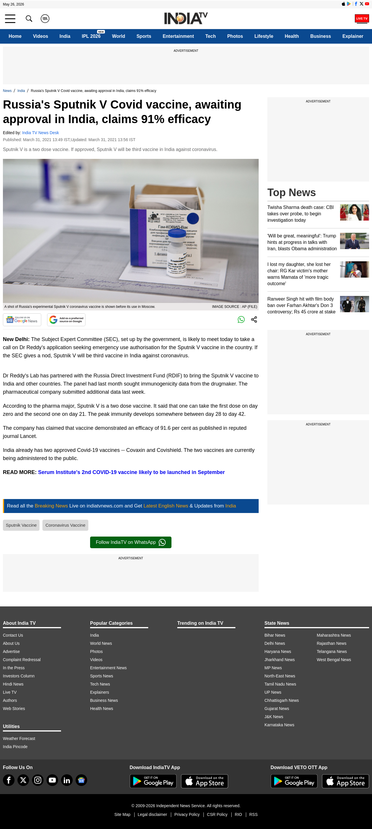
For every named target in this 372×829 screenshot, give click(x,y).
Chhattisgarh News (281, 700)
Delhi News (274, 643)
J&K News (273, 716)
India (65, 36)
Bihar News (274, 635)
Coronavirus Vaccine (65, 525)
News (7, 91)
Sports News (101, 676)
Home (15, 36)
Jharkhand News (279, 659)
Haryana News (277, 651)
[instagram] (38, 780)
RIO (238, 814)
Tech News (100, 684)
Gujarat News (276, 708)
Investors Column (19, 676)
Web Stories (14, 708)
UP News (272, 692)
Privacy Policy (187, 814)
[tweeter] (23, 780)
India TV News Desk (40, 132)
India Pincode (15, 746)
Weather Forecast (19, 738)
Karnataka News (279, 725)
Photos (235, 36)
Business (320, 36)
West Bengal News (334, 659)
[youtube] (52, 780)
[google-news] (81, 780)
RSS (253, 814)
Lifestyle (263, 36)
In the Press (14, 667)
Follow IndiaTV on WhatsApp (131, 542)
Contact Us (13, 635)
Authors (10, 700)
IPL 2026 (91, 36)
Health (292, 36)
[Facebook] (9, 780)
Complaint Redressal (22, 659)
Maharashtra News (334, 635)
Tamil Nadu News (280, 684)
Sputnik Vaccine (21, 525)
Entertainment (178, 36)
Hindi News (13, 684)
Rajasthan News (331, 643)
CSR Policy (217, 814)
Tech (210, 36)
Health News (101, 708)
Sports (144, 36)
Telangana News (332, 651)
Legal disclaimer (152, 814)
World (118, 36)
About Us (11, 643)
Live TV (10, 692)
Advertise (11, 651)
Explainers (99, 692)
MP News (273, 667)
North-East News (279, 676)
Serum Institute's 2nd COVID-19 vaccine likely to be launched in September (131, 472)
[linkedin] (67, 780)
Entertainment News (108, 667)
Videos (40, 36)
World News (101, 643)
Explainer (352, 36)
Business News (104, 700)
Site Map (122, 814)
